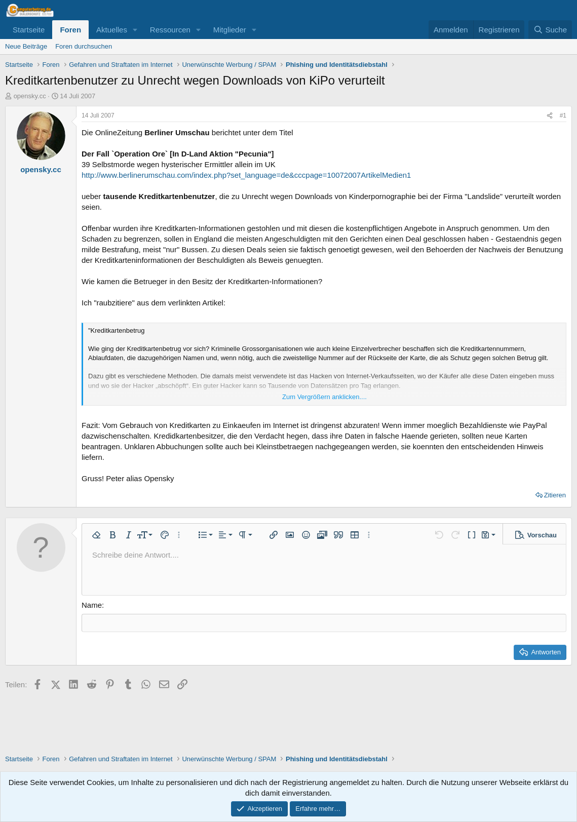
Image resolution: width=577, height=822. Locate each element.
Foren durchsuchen (83, 46)
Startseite (29, 29)
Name (92, 605)
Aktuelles (111, 29)
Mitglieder (229, 29)
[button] (135, 29)
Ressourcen (170, 29)
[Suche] (550, 29)
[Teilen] (549, 116)
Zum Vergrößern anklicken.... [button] (324, 397)
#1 (563, 115)
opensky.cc (30, 96)
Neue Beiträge (26, 46)
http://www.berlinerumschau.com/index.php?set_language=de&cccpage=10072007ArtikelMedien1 (246, 175)
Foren (70, 29)
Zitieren (555, 495)
